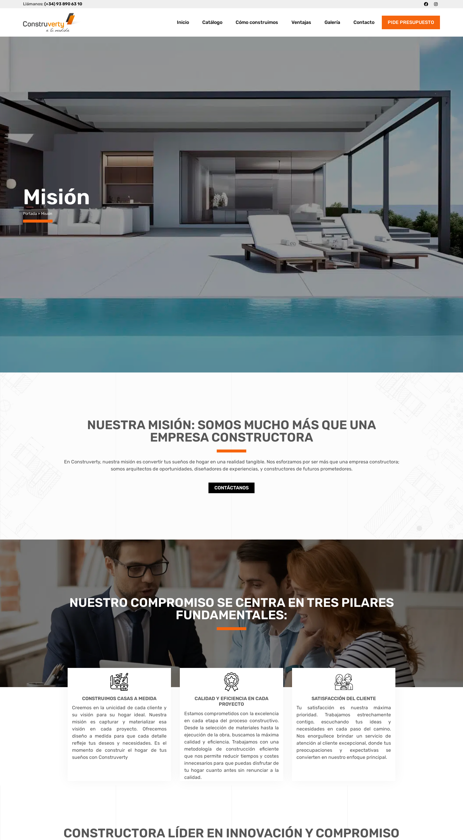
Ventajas (301, 22)
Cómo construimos (257, 22)
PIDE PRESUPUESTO (411, 22)
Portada (30, 213)
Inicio (183, 22)
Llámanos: (52, 3)
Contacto (363, 22)
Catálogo (212, 22)
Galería (332, 22)
